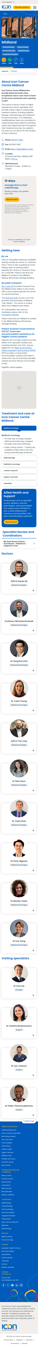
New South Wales (8, 1251)
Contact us (6, 1274)
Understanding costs (9, 1130)
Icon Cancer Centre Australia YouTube (12, 1285)
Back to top (28, 1121)
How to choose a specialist (11, 1133)
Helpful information (9, 1126)
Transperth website (10, 315)
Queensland (6, 1254)
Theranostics (6, 1219)
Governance (15, 1343)
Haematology (12, 458)
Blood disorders (7, 1192)
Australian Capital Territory (11, 1248)
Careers (5, 1272)
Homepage (6, 7)
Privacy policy (8, 1340)
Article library (6, 1146)
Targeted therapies (8, 1216)
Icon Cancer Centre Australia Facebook (3, 1285)
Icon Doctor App (7, 1240)
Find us (14, 159)
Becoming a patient (9, 1136)
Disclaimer (29, 1340)
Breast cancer (7, 1176)
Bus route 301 (8, 286)
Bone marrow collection (10, 1222)
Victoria (4, 1264)
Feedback (19, 1340)
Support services (12, 477)
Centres (5, 1244)
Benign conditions (8, 1195)
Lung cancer (6, 1185)
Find (16, 61)
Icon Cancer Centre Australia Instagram (21, 1285)
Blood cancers (7, 1188)
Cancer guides (7, 1143)
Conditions (6, 1172)
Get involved (6, 1165)
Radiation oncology (12, 465)
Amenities (12, 484)
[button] (19, 388)
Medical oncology (12, 429)
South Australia (7, 1258)
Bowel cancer (6, 1182)
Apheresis (5, 1225)
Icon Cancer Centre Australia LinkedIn (17, 1285)
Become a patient (22, 7)
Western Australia (8, 1267)
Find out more (12, 199)
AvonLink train (12, 298)
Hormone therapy (8, 1212)
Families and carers (8, 1159)
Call (10, 61)
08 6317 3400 (17, 140)
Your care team (7, 1140)
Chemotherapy (7, 1206)
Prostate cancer (7, 1179)
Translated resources (10, 1170)
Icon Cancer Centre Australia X (8, 1285)
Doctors (5, 1233)
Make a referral (7, 1237)
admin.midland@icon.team (21, 149)
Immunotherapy (7, 1209)
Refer (22, 61)
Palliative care (6, 1156)
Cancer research (12, 471)
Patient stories (7, 1149)
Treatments (6, 1199)
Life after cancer (7, 1162)
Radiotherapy (6, 1203)
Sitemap (24, 1343)
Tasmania (5, 1261)
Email (4, 61)
